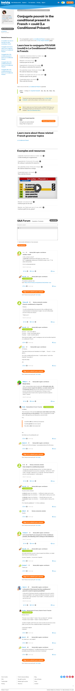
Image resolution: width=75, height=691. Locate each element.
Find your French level (48, 121)
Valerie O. (24, 443)
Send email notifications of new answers (28, 242)
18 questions (4, 31)
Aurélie (24, 610)
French (19, 10)
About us (20, 683)
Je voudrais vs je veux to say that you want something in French (7, 42)
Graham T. (25, 532)
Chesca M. (25, 302)
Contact (36, 683)
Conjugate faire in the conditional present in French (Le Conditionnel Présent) (7, 64)
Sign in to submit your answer (33, 292)
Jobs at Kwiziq (37, 679)
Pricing (38, 2)
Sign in (43, 2)
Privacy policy (5, 689)
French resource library (23, 677)
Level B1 (33, 10)
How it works (4, 677)
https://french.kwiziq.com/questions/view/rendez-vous (38, 282)
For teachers (31, 2)
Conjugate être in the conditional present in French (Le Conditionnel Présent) (7, 57)
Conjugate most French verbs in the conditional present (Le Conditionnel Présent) (7, 49)
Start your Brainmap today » (34, 110)
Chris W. (24, 276)
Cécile (23, 407)
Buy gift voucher (22, 679)
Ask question (21, 245)
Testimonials (4, 681)
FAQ (2, 679)
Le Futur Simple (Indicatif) (43, 40)
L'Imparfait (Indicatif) (35, 90)
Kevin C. (25, 587)
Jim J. (23, 347)
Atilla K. (24, 511)
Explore (24, 2)
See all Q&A (54, 220)
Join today (38, 294)
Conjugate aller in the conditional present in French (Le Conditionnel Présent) (7, 72)
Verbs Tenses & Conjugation (42, 10)
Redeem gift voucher (23, 681)
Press (35, 681)
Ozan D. (24, 647)
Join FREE (70, 2)
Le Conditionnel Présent (39, 39)
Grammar (28, 10)
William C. (25, 381)
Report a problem (5, 32)
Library (23, 10)
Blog (35, 677)
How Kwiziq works (16, 2)
